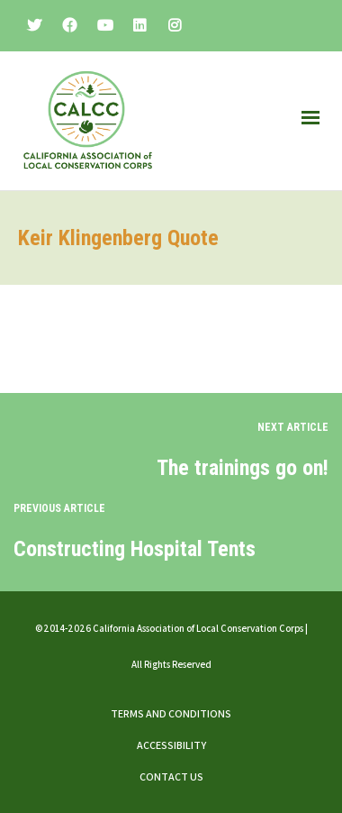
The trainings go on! (242, 467)
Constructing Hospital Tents (135, 549)
